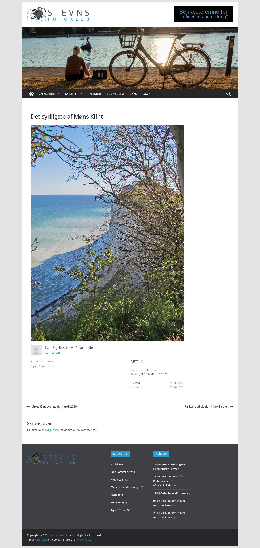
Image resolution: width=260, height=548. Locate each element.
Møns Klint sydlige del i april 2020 (52, 407)
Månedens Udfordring (124, 487)
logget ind (52, 430)
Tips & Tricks (118, 510)
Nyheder (116, 494)
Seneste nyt (118, 502)
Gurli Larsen (52, 352)
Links (133, 93)
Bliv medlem (115, 93)
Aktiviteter (117, 464)
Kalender (94, 93)
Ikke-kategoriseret (122, 472)
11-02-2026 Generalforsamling (171, 493)
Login (146, 93)
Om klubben (47, 93)
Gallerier (71, 93)
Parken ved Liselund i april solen (208, 407)
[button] (57, 93)
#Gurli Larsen (46, 366)
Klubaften (117, 479)
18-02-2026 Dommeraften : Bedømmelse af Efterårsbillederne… (169, 481)
